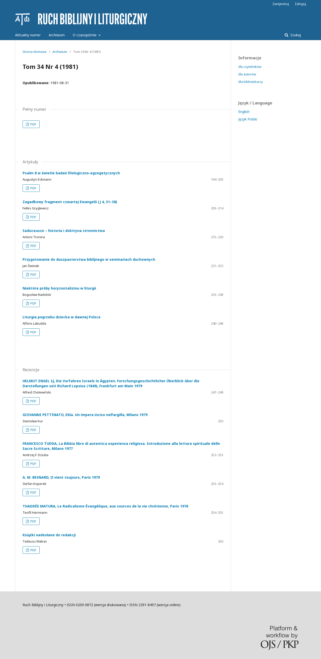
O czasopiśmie (85, 35)
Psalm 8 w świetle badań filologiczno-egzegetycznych (71, 173)
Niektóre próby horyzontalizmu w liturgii (59, 288)
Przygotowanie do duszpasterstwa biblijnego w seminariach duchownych (89, 259)
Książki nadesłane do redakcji (49, 535)
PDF (33, 124)
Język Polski (247, 119)
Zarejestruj (280, 4)
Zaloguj (300, 4)
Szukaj (295, 35)
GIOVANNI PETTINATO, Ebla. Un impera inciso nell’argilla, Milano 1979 (85, 414)
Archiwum (57, 35)
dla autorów (247, 74)
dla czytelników (249, 66)
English (244, 111)
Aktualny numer (28, 35)
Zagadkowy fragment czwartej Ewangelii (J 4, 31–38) (70, 201)
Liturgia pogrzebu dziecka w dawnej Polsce (62, 317)
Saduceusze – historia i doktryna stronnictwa (64, 230)
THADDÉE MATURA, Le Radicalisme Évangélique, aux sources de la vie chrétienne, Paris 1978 (105, 506)
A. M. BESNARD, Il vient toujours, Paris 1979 (61, 477)
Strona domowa (34, 51)
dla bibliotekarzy (250, 81)
